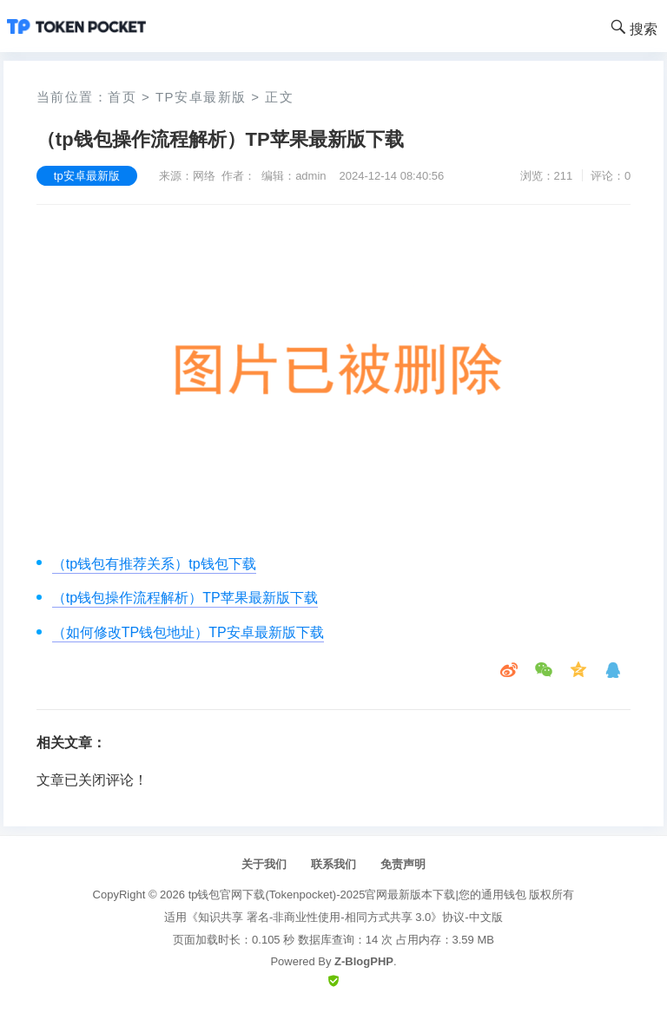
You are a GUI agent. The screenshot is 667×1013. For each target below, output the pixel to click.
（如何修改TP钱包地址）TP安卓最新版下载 (188, 632)
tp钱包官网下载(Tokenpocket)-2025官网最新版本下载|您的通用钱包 (357, 894)
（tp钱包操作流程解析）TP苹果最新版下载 (185, 597)
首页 (122, 96)
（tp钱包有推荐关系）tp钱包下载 (154, 563)
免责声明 (403, 864)
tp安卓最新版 (201, 96)
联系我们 (333, 864)
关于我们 (264, 864)
